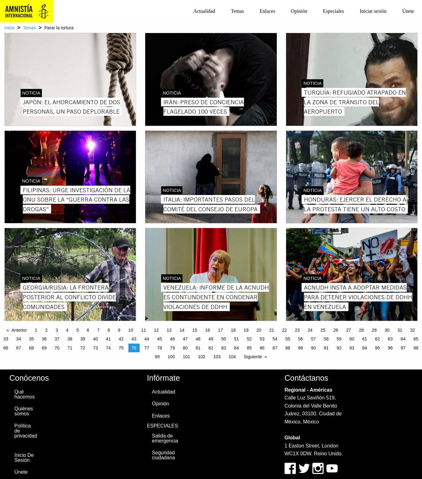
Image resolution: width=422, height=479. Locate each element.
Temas (237, 11)
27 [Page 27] (348, 330)
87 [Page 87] (274, 347)
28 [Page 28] (361, 330)
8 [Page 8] (108, 330)
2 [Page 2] (46, 330)
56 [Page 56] (300, 338)
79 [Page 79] (172, 347)
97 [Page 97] (403, 347)
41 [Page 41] (108, 338)
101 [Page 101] (186, 356)
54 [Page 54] (274, 338)
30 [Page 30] (387, 330)
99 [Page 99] (157, 356)
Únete (408, 11)
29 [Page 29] (374, 330)
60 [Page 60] (352, 338)
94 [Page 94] (364, 347)
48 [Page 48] (198, 338)
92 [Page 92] (339, 347)
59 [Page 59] (339, 338)
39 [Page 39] (82, 338)
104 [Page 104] (232, 356)
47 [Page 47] (185, 338)
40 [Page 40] (95, 338)
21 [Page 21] (271, 330)
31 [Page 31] (399, 330)
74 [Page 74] (108, 347)
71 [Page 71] (69, 347)
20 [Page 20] (258, 330)
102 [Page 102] (201, 356)
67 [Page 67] (18, 347)
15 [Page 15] (194, 330)
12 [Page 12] (156, 330)
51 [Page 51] (236, 338)
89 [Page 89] (300, 347)
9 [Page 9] (119, 330)
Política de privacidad (25, 430)
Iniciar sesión (373, 11)
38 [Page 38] (69, 338)
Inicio (9, 27)
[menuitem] (204, 11)
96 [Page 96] (390, 347)
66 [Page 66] (5, 347)
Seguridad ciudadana (163, 455)
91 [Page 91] (326, 347)
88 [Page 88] (287, 347)
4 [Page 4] (67, 330)
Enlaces (267, 11)
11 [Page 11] (143, 330)
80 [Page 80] (185, 347)
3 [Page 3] (57, 330)
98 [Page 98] (416, 347)
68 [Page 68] (31, 347)
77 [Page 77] (146, 347)
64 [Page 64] (403, 338)
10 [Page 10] (130, 330)
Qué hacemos (24, 394)
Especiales (333, 11)
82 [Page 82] (210, 347)
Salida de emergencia (165, 438)
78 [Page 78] (159, 347)
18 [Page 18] (233, 330)
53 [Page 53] (262, 338)
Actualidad (204, 11)
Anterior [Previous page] (19, 330)
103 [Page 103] (217, 356)
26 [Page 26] (335, 330)
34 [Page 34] (18, 338)
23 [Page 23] (297, 330)
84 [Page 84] (236, 347)
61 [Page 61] (364, 338)
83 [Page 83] (223, 347)
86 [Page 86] (262, 347)
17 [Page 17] (220, 330)
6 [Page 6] (88, 330)
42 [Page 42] (121, 338)
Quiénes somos (23, 411)
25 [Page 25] (322, 330)
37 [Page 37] (57, 338)
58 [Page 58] (326, 338)
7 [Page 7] (98, 330)
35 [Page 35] (31, 338)
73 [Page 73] (95, 347)
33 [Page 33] (5, 338)
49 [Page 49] (210, 338)
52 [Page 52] (249, 338)
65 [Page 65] (416, 338)
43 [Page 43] (134, 338)
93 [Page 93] (352, 347)
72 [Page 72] (82, 347)
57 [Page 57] (313, 338)
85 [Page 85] (249, 347)
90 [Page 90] (313, 347)
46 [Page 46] (172, 338)
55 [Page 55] (287, 338)
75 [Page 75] (121, 347)
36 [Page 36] (44, 338)
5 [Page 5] (77, 330)
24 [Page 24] (310, 330)
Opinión (299, 11)
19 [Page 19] (246, 330)
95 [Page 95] (377, 347)
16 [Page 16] (207, 330)
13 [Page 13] (169, 330)
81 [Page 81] (198, 347)
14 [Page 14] (182, 330)
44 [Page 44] (146, 338)
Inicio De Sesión (24, 457)
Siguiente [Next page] (253, 356)
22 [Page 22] (284, 330)
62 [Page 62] (377, 338)
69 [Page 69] (44, 347)
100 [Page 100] (171, 356)
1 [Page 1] (36, 330)
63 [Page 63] (390, 338)
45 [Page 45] (159, 338)
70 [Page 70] (57, 347)
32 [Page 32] (412, 330)
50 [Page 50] (223, 338)
